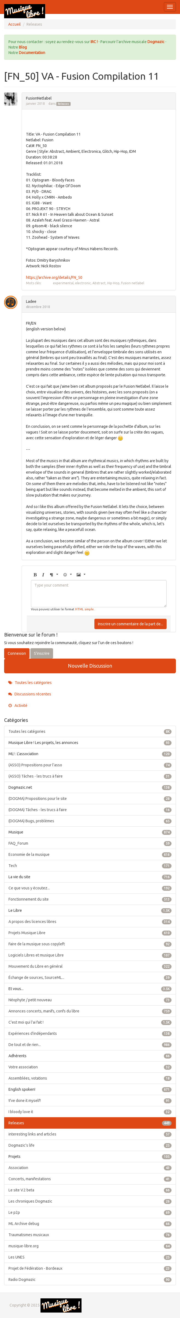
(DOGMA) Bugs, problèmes (90, 821)
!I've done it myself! (90, 1100)
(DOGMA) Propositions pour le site (90, 798)
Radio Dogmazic (90, 1279)
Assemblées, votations (90, 1078)
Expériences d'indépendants (90, 1033)
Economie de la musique (90, 854)
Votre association (90, 1067)
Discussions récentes (29, 694)
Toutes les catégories (30, 682)
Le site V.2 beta (90, 1190)
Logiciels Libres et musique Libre (90, 955)
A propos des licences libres (90, 921)
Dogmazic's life (90, 1145)
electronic (83, 283)
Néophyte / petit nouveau (90, 1000)
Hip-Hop (113, 283)
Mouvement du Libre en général (90, 966)
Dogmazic (156, 42)
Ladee (31, 301)
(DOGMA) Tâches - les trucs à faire (90, 809)
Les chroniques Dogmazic (90, 1201)
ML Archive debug (90, 1223)
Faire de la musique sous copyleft (90, 944)
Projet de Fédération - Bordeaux (90, 1268)
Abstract (99, 283)
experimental (63, 283)
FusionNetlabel (39, 98)
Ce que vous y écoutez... (90, 888)
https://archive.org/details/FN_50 (54, 277)
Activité (17, 705)
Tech (90, 865)
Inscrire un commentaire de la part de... (130, 624)
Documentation (32, 52)
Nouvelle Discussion (90, 665)
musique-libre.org (90, 1246)
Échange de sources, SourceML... (90, 977)
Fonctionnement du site (90, 899)
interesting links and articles (90, 1134)
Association (90, 1167)
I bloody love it (90, 1111)
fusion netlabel (132, 283)
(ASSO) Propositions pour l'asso (90, 765)
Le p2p (90, 1212)
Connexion (17, 653)
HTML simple (84, 609)
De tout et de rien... (90, 1044)
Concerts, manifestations (90, 1179)
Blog (23, 47)
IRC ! (94, 42)
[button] (35, 575)
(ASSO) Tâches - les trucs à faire (90, 776)
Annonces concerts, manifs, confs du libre (90, 1011)
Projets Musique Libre (90, 933)
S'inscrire (42, 653)
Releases (63, 104)
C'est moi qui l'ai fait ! (90, 1022)
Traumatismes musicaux (90, 1235)
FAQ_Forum (90, 843)
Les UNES (90, 1257)
